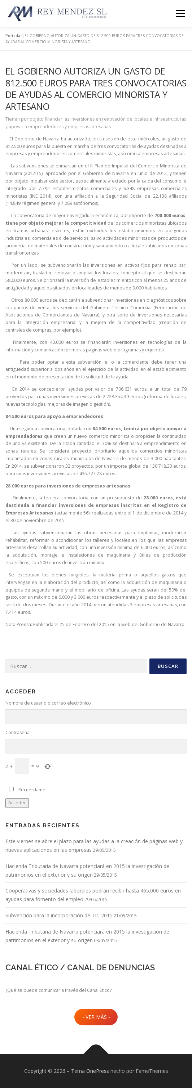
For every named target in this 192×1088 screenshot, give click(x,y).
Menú (180, 13)
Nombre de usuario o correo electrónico (48, 703)
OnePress (97, 1070)
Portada (12, 35)
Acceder (17, 803)
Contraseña (17, 732)
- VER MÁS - (96, 1016)
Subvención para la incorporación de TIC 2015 (59, 915)
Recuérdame (31, 790)
